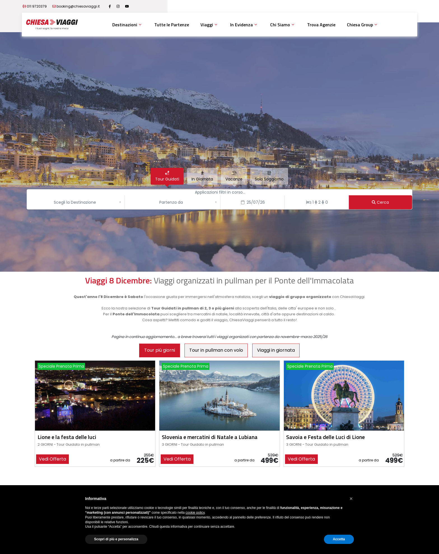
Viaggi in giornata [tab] (276, 350)
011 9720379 (72, 6)
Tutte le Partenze (171, 24)
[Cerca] (380, 202)
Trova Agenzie (321, 24)
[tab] (167, 176)
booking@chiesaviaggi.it (113, 6)
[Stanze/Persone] (316, 202)
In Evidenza (241, 24)
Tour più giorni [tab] (159, 350)
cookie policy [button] (195, 513)
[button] (76, 202)
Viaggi (206, 24)
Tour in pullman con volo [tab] (216, 350)
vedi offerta (52, 459)
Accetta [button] (339, 539)
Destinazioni (124, 24)
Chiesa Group (360, 24)
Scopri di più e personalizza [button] (116, 539)
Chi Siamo (280, 24)
